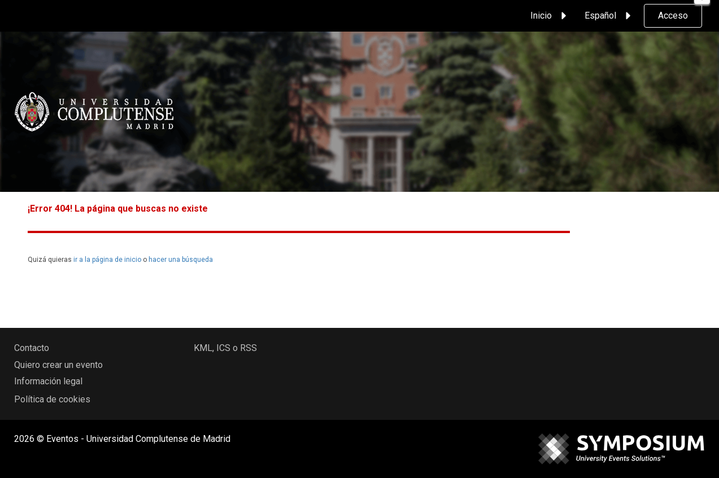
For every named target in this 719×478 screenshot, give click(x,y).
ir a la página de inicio (107, 260)
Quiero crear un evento (58, 364)
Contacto (31, 348)
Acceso (673, 15)
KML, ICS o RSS (225, 348)
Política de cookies (52, 399)
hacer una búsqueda (181, 260)
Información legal (48, 381)
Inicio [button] (550, 16)
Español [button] (609, 16)
